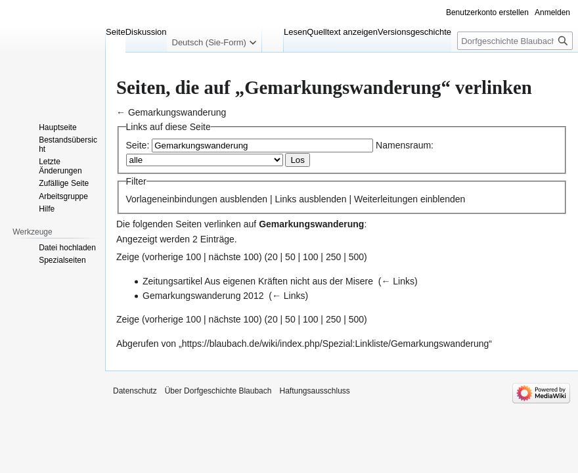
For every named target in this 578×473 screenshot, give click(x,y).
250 (333, 257)
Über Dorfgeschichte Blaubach (218, 390)
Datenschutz (135, 390)
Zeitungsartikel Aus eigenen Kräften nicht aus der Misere (258, 281)
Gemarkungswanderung (177, 112)
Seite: (138, 145)
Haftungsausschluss (314, 390)
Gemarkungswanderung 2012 (203, 295)
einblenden (443, 199)
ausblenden (243, 199)
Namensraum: (405, 145)
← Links (397, 281)
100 (310, 257)
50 (290, 257)
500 (356, 257)
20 (272, 257)
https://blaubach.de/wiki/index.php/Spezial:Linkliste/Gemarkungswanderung (335, 343)
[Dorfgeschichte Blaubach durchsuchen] (515, 41)
